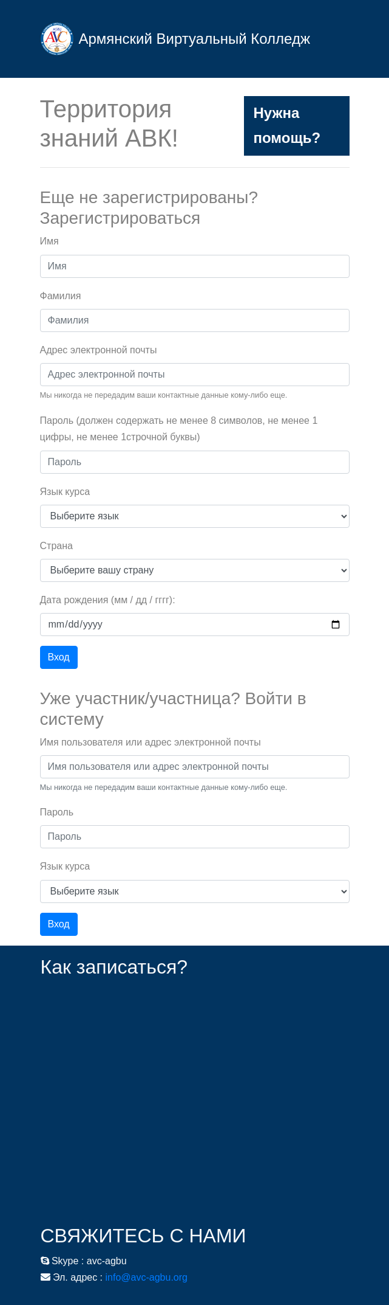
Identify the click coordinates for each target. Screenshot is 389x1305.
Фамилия (60, 296)
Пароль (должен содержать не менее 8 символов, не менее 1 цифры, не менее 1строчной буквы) (179, 428)
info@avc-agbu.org (147, 1277)
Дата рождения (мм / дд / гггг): (107, 600)
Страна (56, 546)
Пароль (57, 812)
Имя (49, 241)
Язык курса (65, 491)
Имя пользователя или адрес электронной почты (150, 742)
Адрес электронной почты (98, 350)
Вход (59, 657)
